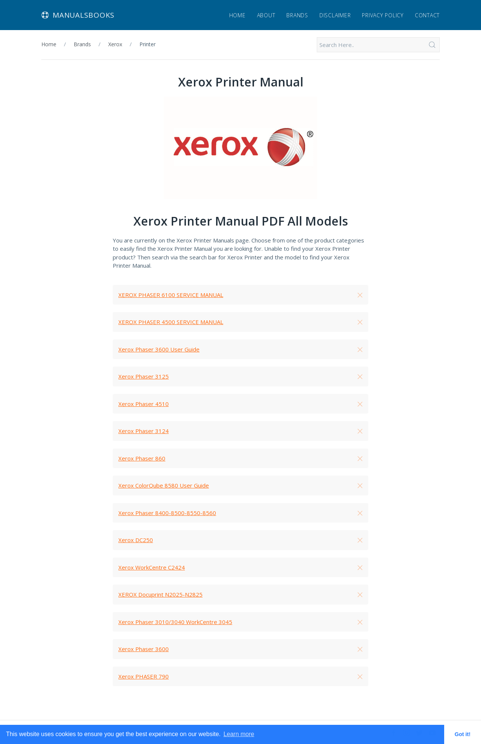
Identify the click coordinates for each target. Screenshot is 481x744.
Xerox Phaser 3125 (143, 376)
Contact (427, 15)
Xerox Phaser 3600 (143, 649)
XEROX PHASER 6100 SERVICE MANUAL (170, 295)
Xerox (115, 44)
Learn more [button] (239, 734)
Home (237, 15)
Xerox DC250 (135, 540)
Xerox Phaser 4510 (143, 404)
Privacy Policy (383, 15)
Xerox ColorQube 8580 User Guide (163, 485)
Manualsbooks (78, 15)
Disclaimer (335, 15)
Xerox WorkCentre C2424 (151, 567)
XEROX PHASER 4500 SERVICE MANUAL (170, 322)
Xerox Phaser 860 (141, 458)
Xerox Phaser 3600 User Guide (159, 349)
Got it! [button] (462, 734)
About (266, 15)
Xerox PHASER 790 (143, 676)
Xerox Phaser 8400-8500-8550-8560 (167, 513)
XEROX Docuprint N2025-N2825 (160, 594)
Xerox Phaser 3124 (143, 431)
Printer (147, 44)
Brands (297, 15)
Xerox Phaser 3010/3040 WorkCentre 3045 (175, 622)
